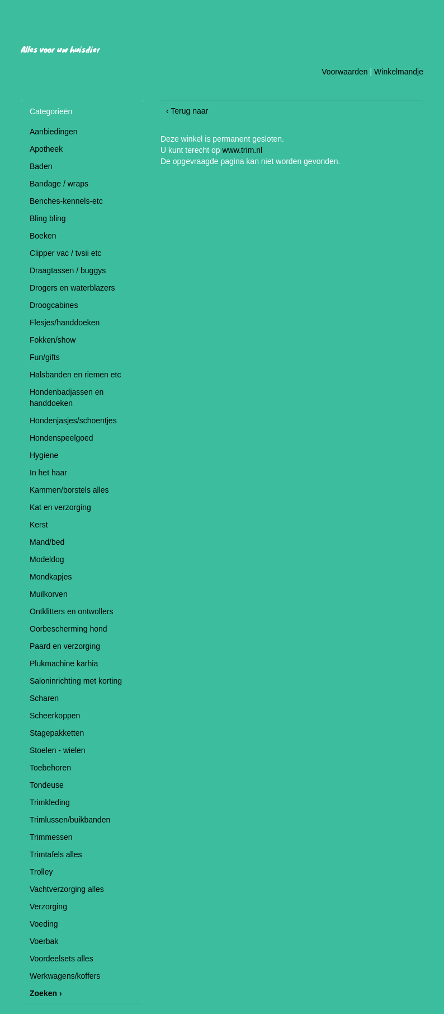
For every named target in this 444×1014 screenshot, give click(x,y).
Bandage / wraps (59, 183)
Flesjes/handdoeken (65, 322)
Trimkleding (50, 802)
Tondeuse (47, 785)
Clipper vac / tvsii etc (65, 253)
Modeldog (47, 559)
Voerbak (44, 941)
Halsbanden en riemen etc (75, 374)
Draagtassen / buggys (68, 270)
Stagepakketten (57, 732)
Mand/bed (47, 542)
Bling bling (48, 218)
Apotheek (46, 148)
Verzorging (48, 906)
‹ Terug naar (187, 110)
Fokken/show (52, 339)
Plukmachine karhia (64, 663)
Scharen (44, 698)
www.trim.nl (243, 150)
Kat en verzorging (60, 507)
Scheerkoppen (55, 715)
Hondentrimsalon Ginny (157, 25)
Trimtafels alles (56, 854)
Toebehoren (50, 767)
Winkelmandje (398, 71)
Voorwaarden (345, 71)
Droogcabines (54, 305)
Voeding (44, 923)
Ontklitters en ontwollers (71, 611)
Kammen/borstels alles (69, 489)
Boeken (43, 235)
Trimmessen (51, 837)
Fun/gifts (45, 357)
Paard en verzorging (65, 646)
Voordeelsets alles (61, 958)
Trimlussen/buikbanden (70, 819)
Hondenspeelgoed (61, 437)
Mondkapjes (51, 576)
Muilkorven (49, 594)
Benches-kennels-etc (66, 201)
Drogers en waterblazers (72, 287)
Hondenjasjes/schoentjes (73, 420)
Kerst (39, 524)
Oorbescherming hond (68, 628)
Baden (41, 166)
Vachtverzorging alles (67, 889)
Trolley (41, 871)
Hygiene (44, 455)
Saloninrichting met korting (76, 680)
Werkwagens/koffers (65, 975)
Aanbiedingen (54, 131)
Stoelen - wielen (58, 750)
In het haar (48, 472)
